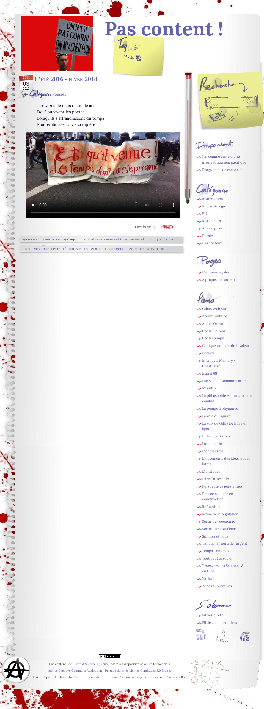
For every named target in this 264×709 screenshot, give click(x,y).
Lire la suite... (147, 227)
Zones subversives (217, 586)
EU (204, 213)
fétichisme (72, 249)
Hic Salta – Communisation (224, 380)
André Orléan (213, 323)
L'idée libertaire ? (216, 436)
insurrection (116, 249)
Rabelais (146, 249)
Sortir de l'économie (218, 521)
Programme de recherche (223, 169)
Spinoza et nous (215, 536)
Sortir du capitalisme (219, 529)
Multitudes (211, 471)
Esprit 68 (209, 373)
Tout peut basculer (217, 558)
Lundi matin (212, 443)
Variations (210, 578)
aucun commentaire (43, 239)
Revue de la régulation (220, 514)
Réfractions (211, 506)
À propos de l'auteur (218, 279)
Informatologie (214, 206)
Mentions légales (216, 272)
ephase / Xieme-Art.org (125, 677)
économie (41, 249)
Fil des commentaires (219, 622)
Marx (133, 249)
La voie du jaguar (216, 416)
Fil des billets (138, 59)
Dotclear (60, 677)
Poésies (59, 94)
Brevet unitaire (214, 316)
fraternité (93, 249)
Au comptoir (212, 228)
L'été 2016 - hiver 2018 (65, 78)
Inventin (209, 388)
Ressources (211, 220)
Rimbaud (162, 249)
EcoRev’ (208, 353)
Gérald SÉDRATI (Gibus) (91, 664)
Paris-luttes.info (215, 479)
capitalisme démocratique (104, 239)
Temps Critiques (215, 551)
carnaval (136, 239)
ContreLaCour (214, 331)
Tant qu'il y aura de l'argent (224, 543)
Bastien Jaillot (176, 677)
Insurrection (212, 198)
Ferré (56, 249)
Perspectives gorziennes (222, 486)
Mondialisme (212, 451)
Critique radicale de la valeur (226, 345)
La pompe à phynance (220, 408)
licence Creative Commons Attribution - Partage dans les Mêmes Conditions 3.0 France (110, 670)
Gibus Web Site (214, 308)
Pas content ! (212, 243)
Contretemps (213, 338)
